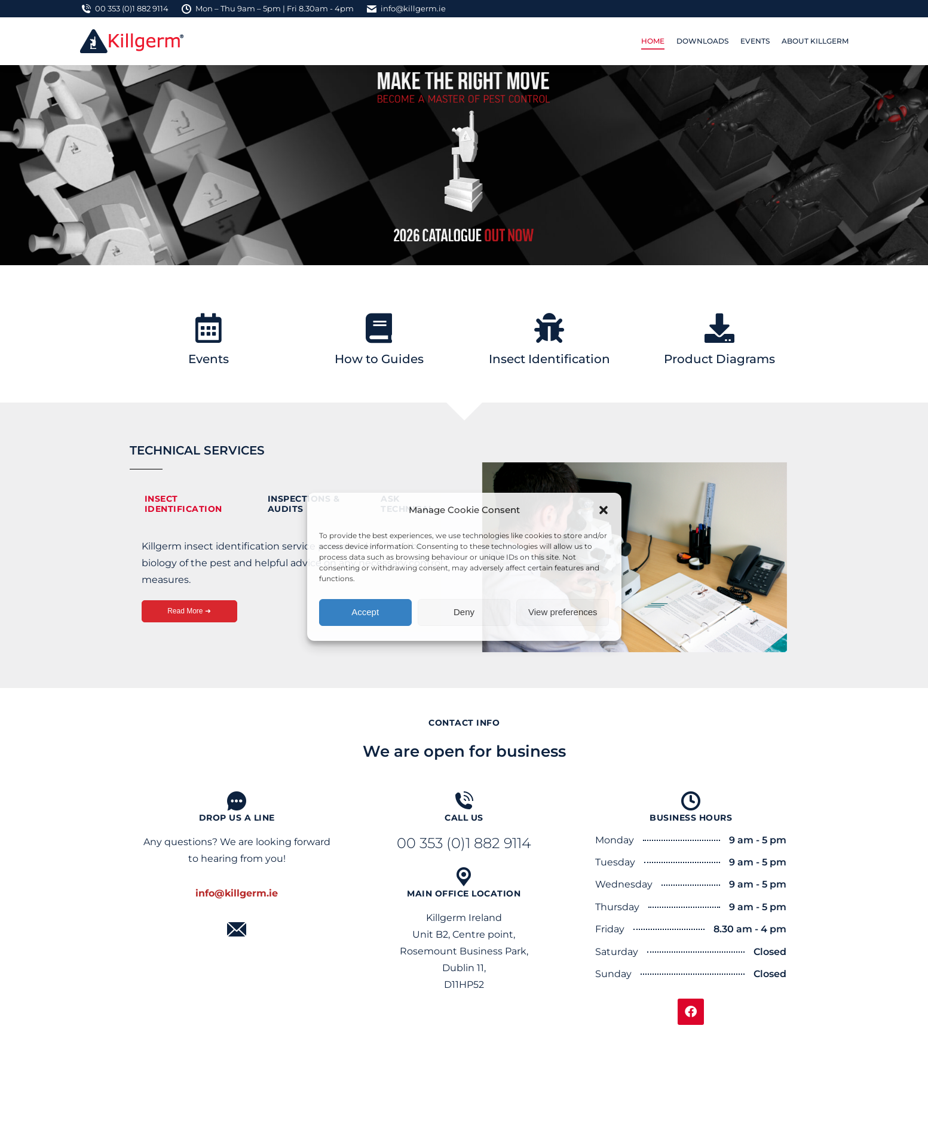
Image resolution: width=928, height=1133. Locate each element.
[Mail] (236, 929)
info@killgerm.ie (406, 9)
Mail (237, 946)
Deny (464, 612)
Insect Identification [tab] (183, 503)
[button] (604, 510)
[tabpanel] (294, 586)
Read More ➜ (189, 611)
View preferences (563, 612)
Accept (365, 612)
